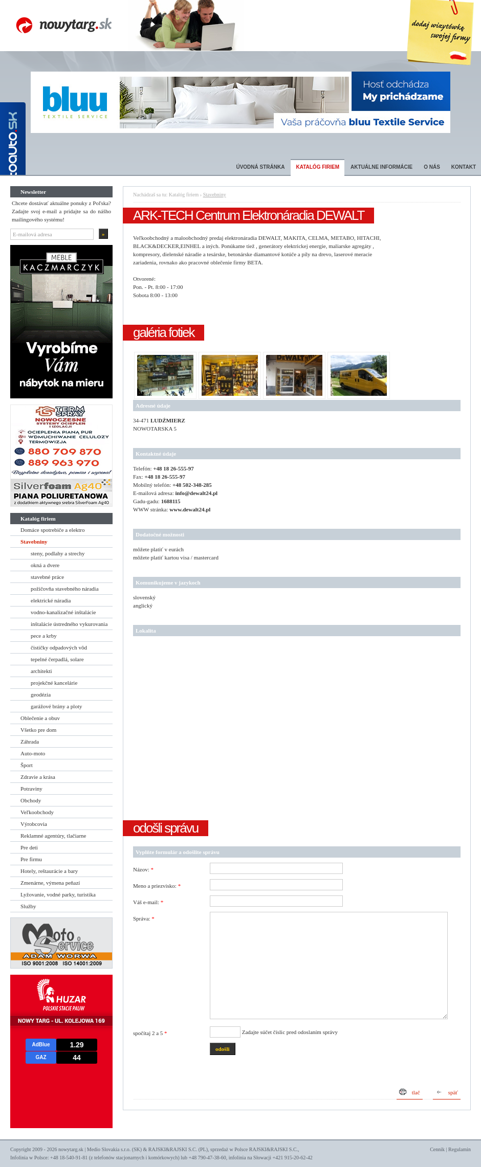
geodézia (41, 694)
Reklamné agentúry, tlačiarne (53, 836)
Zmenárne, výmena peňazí (50, 883)
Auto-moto (32, 753)
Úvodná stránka (260, 167)
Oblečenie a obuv (40, 718)
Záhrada (29, 741)
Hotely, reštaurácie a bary (49, 871)
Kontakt (463, 167)
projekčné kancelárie (54, 683)
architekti (41, 671)
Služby (28, 906)
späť (453, 1092)
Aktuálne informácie (381, 167)
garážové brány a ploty (56, 706)
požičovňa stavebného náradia (65, 589)
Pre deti (29, 847)
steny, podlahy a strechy (58, 553)
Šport (26, 765)
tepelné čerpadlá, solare (57, 659)
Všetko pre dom (38, 730)
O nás (432, 167)
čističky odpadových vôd (59, 647)
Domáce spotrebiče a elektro (52, 530)
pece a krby (44, 636)
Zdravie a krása (37, 777)
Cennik (437, 1149)
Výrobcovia (33, 824)
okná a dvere (45, 565)
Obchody (30, 800)
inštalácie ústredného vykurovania (69, 624)
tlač (416, 1092)
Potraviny (31, 789)
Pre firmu (31, 859)
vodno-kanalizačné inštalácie (63, 612)
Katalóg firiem (317, 167)
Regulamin (459, 1149)
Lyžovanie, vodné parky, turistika (58, 894)
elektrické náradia (51, 600)
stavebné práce (47, 577)
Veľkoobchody (37, 812)
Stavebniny (34, 541)
